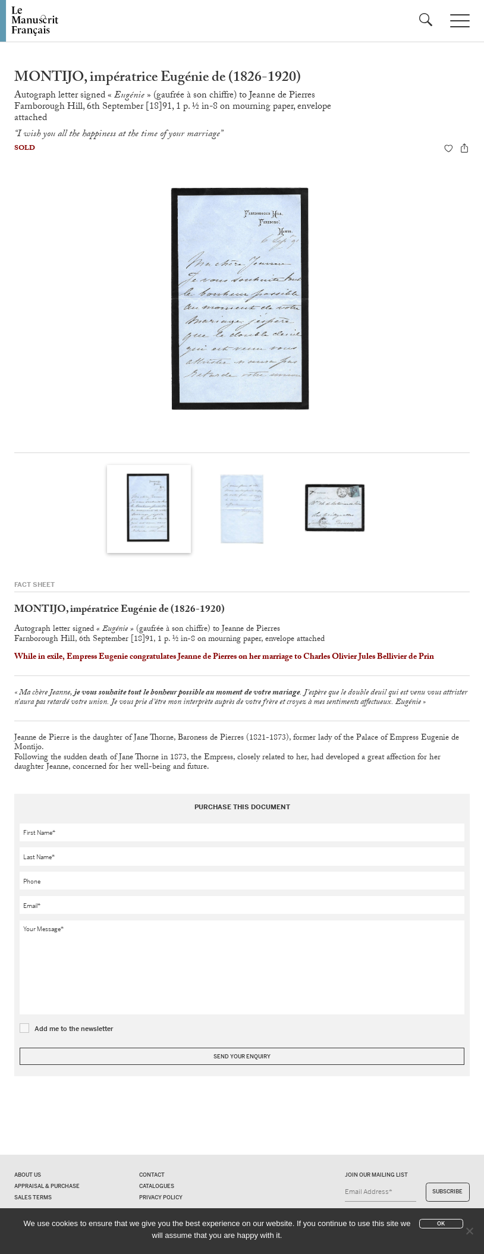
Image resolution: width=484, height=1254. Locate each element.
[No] (469, 1231)
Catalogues (156, 1186)
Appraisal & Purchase (47, 1186)
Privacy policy (161, 1197)
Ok (441, 1223)
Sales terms (33, 1197)
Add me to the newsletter (74, 1028)
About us (27, 1174)
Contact (152, 1174)
